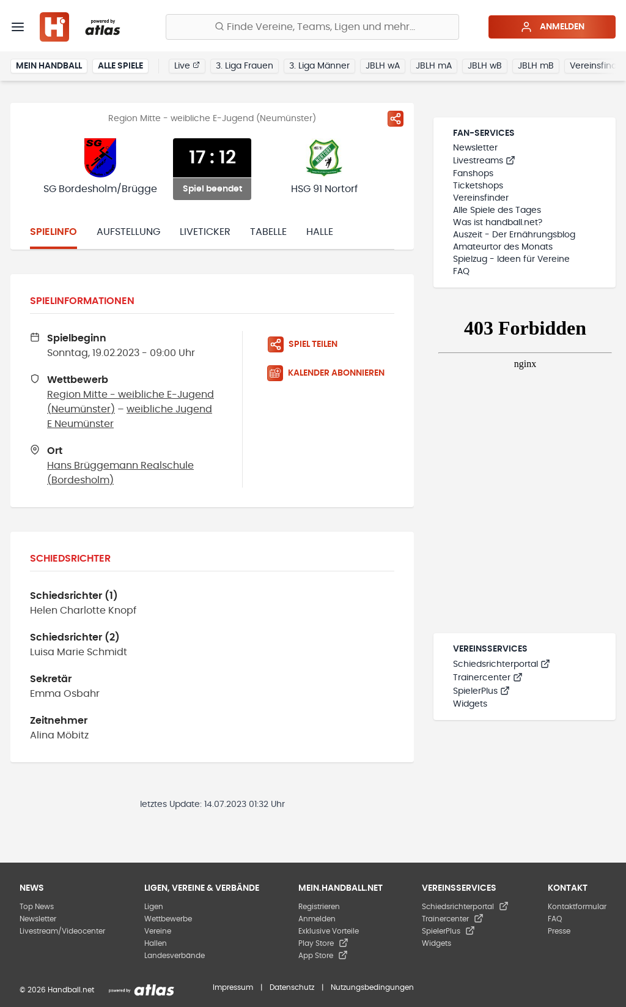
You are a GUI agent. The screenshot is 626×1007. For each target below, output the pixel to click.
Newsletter (475, 148)
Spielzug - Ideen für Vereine (511, 259)
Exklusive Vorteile (328, 931)
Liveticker (205, 232)
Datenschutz (292, 987)
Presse (559, 931)
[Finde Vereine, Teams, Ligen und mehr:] (312, 27)
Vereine (157, 931)
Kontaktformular (577, 906)
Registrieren (319, 906)
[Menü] (18, 27)
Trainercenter (488, 678)
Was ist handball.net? (497, 222)
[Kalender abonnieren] (330, 373)
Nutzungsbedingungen (372, 987)
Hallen (155, 943)
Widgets (470, 704)
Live (187, 65)
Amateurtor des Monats (503, 247)
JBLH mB (536, 66)
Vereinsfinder (481, 198)
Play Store (323, 943)
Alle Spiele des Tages (497, 210)
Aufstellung (128, 232)
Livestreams (484, 161)
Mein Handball (49, 66)
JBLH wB (485, 66)
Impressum (233, 987)
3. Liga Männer (319, 66)
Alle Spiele (120, 66)
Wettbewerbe (168, 919)
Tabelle (268, 232)
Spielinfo (53, 232)
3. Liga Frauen (244, 66)
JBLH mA (434, 66)
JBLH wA (383, 66)
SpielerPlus (481, 691)
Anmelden (552, 27)
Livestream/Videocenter (62, 931)
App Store (323, 955)
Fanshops (473, 173)
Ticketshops (478, 186)
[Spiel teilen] (395, 119)
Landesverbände (174, 955)
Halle (319, 232)
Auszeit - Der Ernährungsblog (514, 235)
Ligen (153, 906)
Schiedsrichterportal (501, 664)
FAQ (461, 271)
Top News (37, 906)
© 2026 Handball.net (57, 990)
